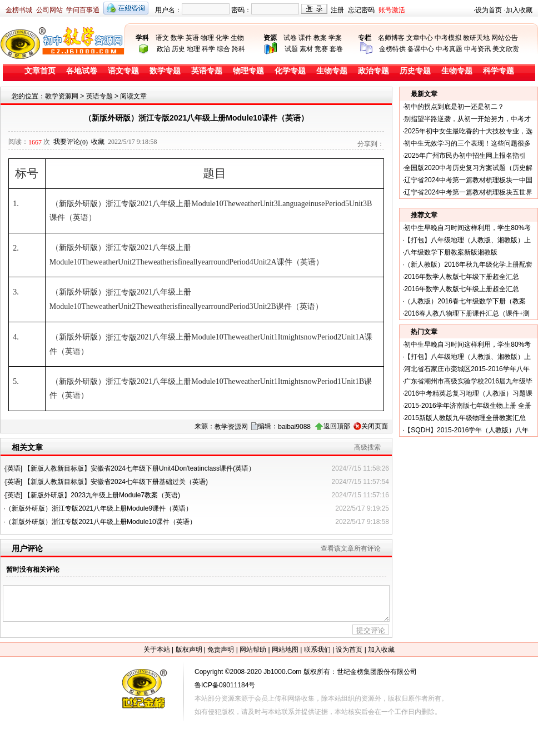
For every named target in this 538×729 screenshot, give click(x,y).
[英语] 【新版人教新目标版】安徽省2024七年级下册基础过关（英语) (106, 482)
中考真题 (449, 49)
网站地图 (285, 649)
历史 (178, 49)
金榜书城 (19, 10)
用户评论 (27, 548)
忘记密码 (361, 10)
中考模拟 (448, 38)
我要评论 (70, 142)
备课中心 (420, 49)
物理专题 (248, 71)
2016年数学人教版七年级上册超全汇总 (461, 289)
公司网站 (49, 10)
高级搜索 (367, 447)
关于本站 (156, 649)
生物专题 (331, 71)
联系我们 (317, 649)
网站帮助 (253, 649)
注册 (337, 10)
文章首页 (40, 71)
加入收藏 (519, 10)
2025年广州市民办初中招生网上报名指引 (465, 155)
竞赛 (321, 49)
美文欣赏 (505, 49)
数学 (177, 38)
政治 (163, 49)
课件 (305, 38)
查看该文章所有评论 (351, 548)
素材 (306, 49)
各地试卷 (81, 71)
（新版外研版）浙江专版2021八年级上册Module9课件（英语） (98, 508)
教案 (320, 38)
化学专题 (290, 71)
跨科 (238, 49)
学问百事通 (82, 10)
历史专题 (415, 71)
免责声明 (220, 649)
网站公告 (504, 38)
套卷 (336, 49)
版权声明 (189, 649)
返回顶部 (336, 426)
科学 (208, 49)
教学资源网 (61, 96)
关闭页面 (374, 426)
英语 (192, 38)
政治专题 (373, 71)
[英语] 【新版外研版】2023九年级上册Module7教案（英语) (92, 495)
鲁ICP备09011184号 (225, 685)
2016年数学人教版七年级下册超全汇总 (461, 277)
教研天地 (476, 38)
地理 (193, 49)
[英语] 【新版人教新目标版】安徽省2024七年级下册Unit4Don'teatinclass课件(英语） (130, 468)
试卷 (290, 38)
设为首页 (488, 10)
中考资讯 (477, 49)
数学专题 (165, 71)
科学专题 (498, 71)
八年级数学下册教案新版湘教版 (450, 252)
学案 (335, 38)
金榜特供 (392, 49)
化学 (222, 38)
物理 (207, 38)
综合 (223, 49)
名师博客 (391, 38)
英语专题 (206, 71)
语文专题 (123, 71)
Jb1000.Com (282, 672)
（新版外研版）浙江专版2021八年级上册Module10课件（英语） (100, 522)
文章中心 (419, 38)
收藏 (97, 142)
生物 (237, 38)
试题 (291, 49)
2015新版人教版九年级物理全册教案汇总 (465, 418)
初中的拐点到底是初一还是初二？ (454, 107)
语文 (162, 38)
